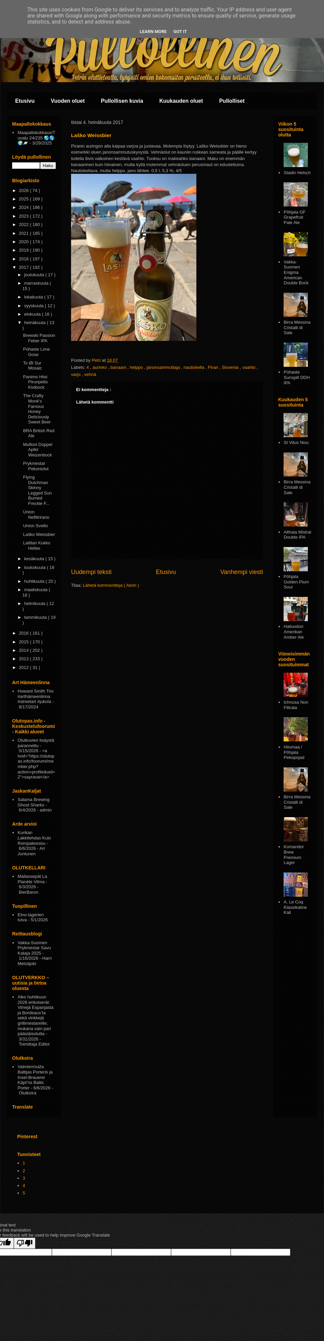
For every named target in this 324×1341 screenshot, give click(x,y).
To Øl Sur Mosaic (32, 365)
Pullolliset (232, 101)
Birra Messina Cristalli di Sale (297, 327)
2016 (24, 633)
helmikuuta (35, 603)
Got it (180, 31)
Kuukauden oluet (181, 101)
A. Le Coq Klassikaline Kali (295, 907)
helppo (137, 367)
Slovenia (230, 367)
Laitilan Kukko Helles (36, 545)
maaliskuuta (36, 589)
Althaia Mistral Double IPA (297, 535)
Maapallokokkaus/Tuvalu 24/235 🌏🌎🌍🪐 (36, 138)
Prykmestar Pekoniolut (35, 466)
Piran (213, 367)
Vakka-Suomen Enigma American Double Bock (296, 272)
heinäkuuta (35, 322)
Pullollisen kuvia (122, 101)
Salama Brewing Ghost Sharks (34, 802)
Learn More (153, 31)
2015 (24, 641)
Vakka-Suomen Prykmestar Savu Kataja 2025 (34, 948)
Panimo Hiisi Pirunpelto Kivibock (35, 382)
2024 (24, 207)
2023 (24, 216)
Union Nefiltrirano (36, 514)
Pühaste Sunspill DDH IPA (297, 377)
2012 (24, 667)
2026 (24, 190)
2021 (24, 233)
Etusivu (25, 101)
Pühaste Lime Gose (36, 352)
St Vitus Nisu (296, 442)
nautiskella (194, 367)
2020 (24, 241)
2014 (24, 650)
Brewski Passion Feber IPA (39, 338)
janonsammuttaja (164, 367)
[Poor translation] (24, 1243)
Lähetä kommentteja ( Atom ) (111, 585)
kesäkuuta (34, 558)
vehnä (90, 374)
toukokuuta (35, 567)
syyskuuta (34, 305)
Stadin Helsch (297, 172)
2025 (24, 198)
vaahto (249, 367)
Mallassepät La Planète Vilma (32, 879)
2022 (24, 224)
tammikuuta (36, 617)
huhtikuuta (35, 581)
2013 (24, 658)
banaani (118, 367)
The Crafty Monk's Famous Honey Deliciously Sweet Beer (37, 408)
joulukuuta (34, 274)
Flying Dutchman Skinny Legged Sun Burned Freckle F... (37, 490)
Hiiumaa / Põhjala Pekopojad (294, 752)
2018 (24, 258)
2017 (24, 267)
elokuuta (33, 314)
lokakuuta (34, 296)
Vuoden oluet (68, 101)
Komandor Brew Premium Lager (294, 854)
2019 (24, 250)
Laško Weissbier (39, 534)
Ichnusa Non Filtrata (296, 705)
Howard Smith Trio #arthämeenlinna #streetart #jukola (36, 696)
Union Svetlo (35, 525)
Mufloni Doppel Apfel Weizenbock (37, 449)
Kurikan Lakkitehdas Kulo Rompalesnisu (34, 837)
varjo (76, 374)
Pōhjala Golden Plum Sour (296, 581)
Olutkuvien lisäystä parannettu (36, 743)
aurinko (100, 367)
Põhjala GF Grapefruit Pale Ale (294, 217)
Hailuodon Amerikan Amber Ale (294, 631)
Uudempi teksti (91, 572)
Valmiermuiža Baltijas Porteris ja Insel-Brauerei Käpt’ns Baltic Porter (35, 1077)
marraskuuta (37, 283)
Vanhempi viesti (241, 572)
